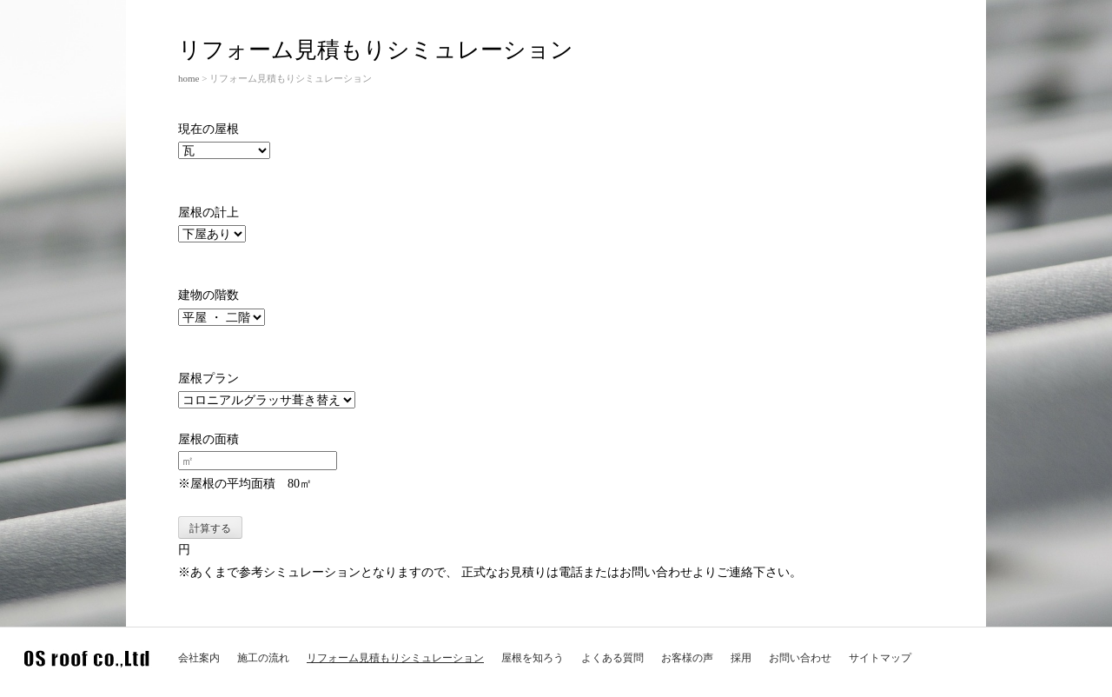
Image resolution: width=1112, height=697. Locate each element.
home (188, 78)
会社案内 (199, 658)
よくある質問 (612, 658)
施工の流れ (263, 658)
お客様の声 (687, 658)
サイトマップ (880, 658)
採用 (741, 658)
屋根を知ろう (532, 658)
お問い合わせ (800, 658)
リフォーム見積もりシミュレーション (395, 658)
